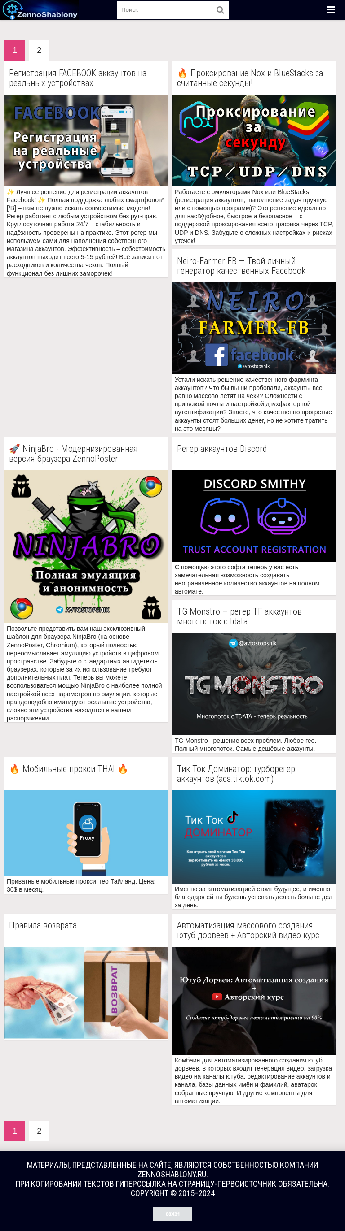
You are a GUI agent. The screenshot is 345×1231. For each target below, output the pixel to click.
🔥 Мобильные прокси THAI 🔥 (68, 769)
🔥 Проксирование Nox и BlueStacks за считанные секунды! (250, 78)
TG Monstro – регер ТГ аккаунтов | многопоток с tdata (241, 616)
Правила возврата (43, 925)
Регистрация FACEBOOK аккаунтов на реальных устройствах (77, 78)
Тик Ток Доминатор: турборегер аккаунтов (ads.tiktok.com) (236, 774)
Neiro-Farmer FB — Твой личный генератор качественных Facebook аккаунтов (241, 266)
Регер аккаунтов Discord (222, 449)
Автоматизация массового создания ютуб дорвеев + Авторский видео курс (248, 930)
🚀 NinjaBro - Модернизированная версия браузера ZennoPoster (73, 454)
